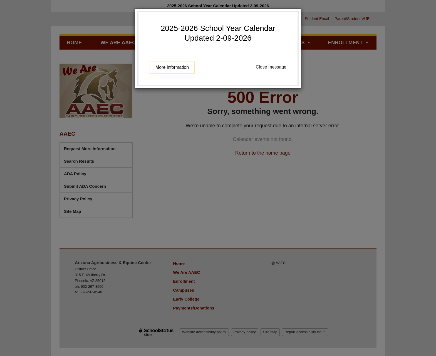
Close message (271, 67)
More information (172, 67)
